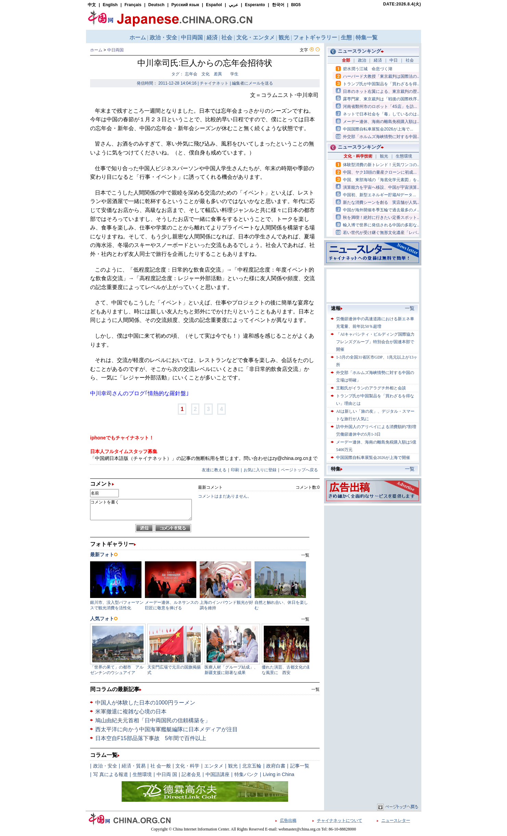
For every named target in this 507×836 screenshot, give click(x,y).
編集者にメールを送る (252, 83)
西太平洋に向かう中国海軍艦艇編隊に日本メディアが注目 (166, 729)
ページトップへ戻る (299, 469)
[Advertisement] (373, 550)
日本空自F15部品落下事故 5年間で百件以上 (150, 738)
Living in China (278, 774)
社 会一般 (160, 766)
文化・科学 (187, 766)
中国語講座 (218, 774)
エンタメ (213, 766)
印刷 (235, 469)
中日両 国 (167, 774)
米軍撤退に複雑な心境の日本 (130, 711)
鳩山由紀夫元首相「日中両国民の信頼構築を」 (152, 720)
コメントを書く (141, 509)
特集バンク (246, 774)
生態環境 (142, 774)
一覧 (315, 689)
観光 (233, 766)
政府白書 (275, 766)
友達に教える (214, 469)
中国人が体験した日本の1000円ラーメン (145, 703)
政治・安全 (105, 766)
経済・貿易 (134, 766)
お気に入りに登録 (260, 469)
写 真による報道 (110, 774)
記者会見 (191, 774)
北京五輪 (251, 766)
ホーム (96, 50)
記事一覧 (299, 766)
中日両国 (115, 50)
